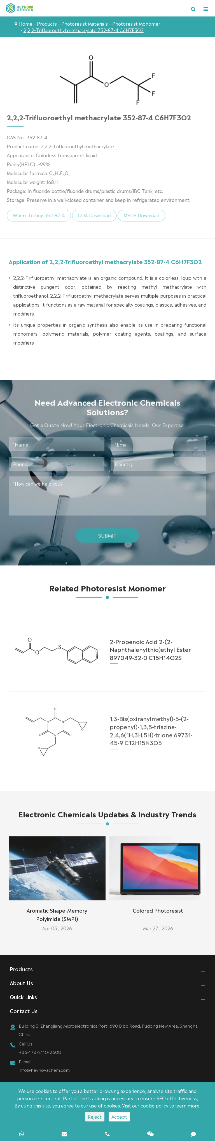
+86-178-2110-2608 (40, 1052)
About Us (21, 983)
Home (25, 23)
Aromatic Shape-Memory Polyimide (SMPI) (57, 911)
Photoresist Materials (84, 23)
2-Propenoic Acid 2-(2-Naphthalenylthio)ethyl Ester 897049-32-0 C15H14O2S (150, 646)
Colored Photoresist (158, 907)
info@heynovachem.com (44, 1070)
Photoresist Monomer (136, 23)
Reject (95, 1116)
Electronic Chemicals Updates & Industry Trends (107, 817)
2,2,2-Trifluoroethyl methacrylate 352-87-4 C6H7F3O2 (84, 30)
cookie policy (154, 1105)
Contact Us (24, 1011)
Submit (107, 532)
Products (47, 23)
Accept (119, 1116)
